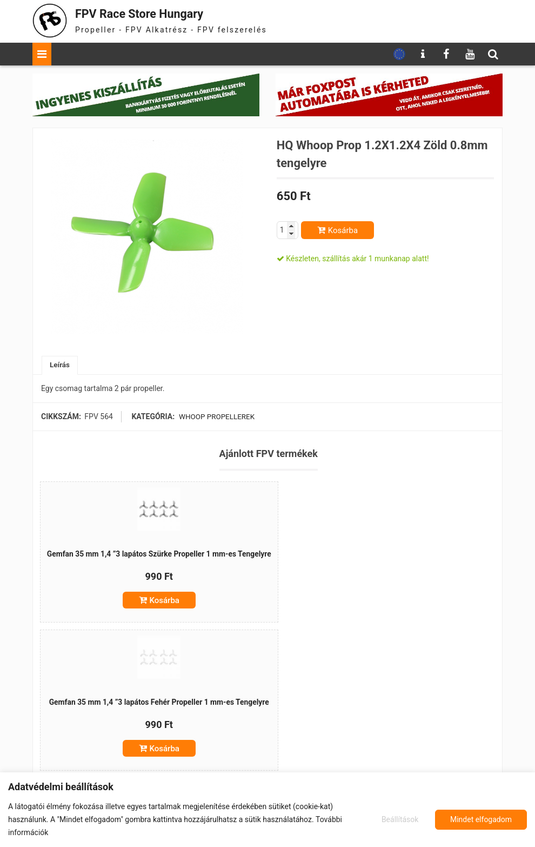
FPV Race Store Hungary (149, 13)
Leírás (60, 365)
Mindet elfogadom (481, 819)
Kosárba (343, 230)
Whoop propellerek (216, 417)
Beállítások (399, 819)
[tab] (60, 366)
